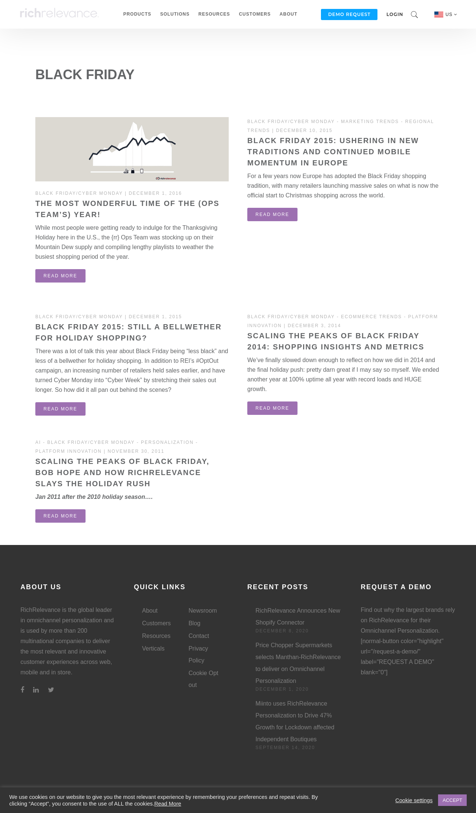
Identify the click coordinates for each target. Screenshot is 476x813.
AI (38, 442)
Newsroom (203, 610)
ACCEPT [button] (452, 800)
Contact (199, 636)
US (451, 14)
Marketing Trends (370, 121)
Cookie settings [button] (413, 800)
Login (394, 14)
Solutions (175, 14)
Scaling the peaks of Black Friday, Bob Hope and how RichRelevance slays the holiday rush (122, 472)
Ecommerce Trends (371, 316)
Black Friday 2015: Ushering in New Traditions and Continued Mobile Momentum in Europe (333, 151)
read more (60, 275)
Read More (167, 804)
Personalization (167, 442)
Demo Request (349, 14)
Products (137, 14)
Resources (214, 14)
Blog (194, 623)
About (289, 14)
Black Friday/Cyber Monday (79, 193)
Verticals (153, 648)
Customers (254, 14)
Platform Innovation (68, 451)
